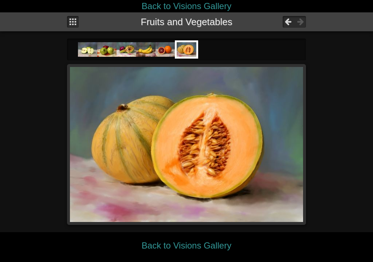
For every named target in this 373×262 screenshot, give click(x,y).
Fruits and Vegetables (186, 21)
